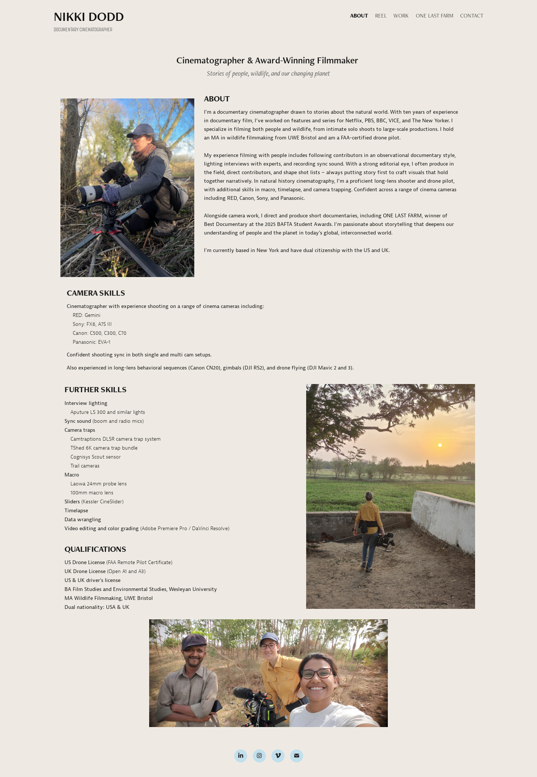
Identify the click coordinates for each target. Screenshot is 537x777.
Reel (381, 15)
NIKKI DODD (89, 16)
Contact (471, 15)
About (359, 15)
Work (401, 15)
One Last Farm (434, 15)
